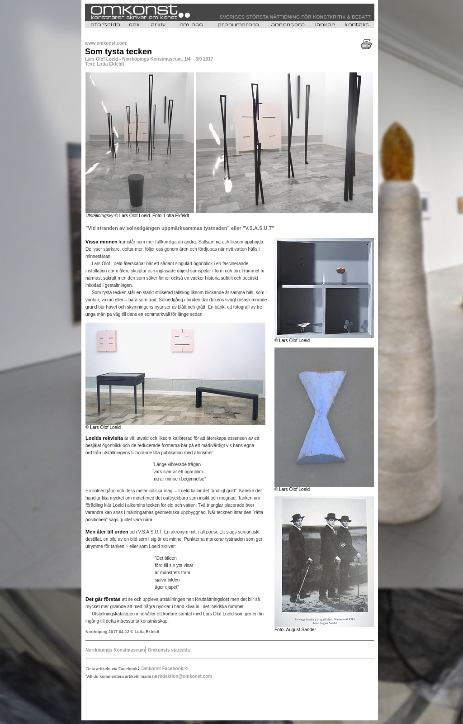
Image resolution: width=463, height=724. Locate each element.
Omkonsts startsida (168, 650)
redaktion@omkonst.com (185, 676)
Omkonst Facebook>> (165, 668)
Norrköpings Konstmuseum (115, 650)
